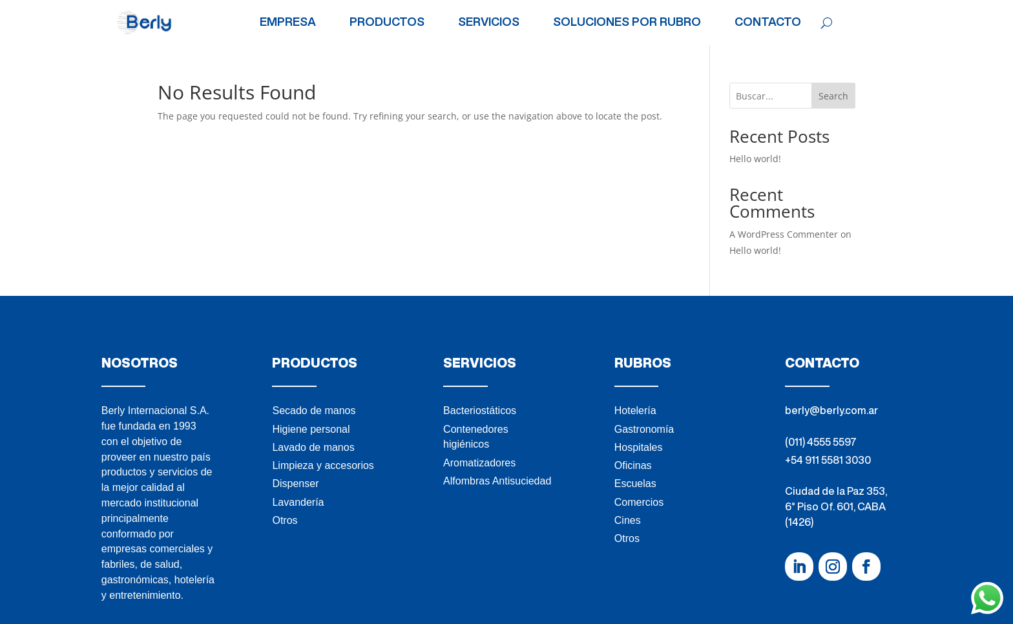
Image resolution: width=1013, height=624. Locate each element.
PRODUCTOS (387, 22)
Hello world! (755, 158)
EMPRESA (288, 22)
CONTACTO (768, 22)
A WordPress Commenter (783, 234)
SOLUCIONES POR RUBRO (627, 22)
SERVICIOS (488, 22)
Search (833, 96)
